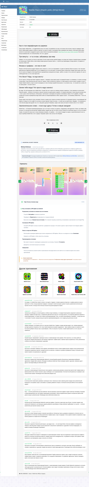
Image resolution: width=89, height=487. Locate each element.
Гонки (2, 36)
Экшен (2, 13)
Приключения (4, 15)
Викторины (3, 45)
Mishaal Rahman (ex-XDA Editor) (70, 157)
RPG (2, 38)
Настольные (4, 20)
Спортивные (4, 49)
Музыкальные (4, 31)
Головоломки (4, 33)
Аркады (3, 17)
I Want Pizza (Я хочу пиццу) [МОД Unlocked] (68, 53)
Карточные (3, 22)
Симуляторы (4, 40)
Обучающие (4, 29)
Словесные (4, 47)
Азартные (3, 24)
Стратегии (3, 43)
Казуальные (4, 26)
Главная (3, 10)
